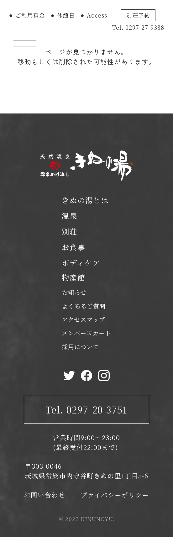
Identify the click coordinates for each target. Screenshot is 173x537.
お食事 (73, 247)
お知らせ (74, 292)
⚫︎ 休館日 (62, 15)
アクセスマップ (83, 319)
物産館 (73, 277)
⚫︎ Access (93, 15)
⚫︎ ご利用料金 (26, 15)
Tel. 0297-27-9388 (138, 27)
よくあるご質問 (84, 306)
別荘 (69, 231)
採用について (80, 346)
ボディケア (81, 262)
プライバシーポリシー (115, 494)
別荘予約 (138, 15)
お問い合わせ (44, 494)
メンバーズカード (86, 333)
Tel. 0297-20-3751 (86, 409)
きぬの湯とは (85, 200)
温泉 (69, 215)
